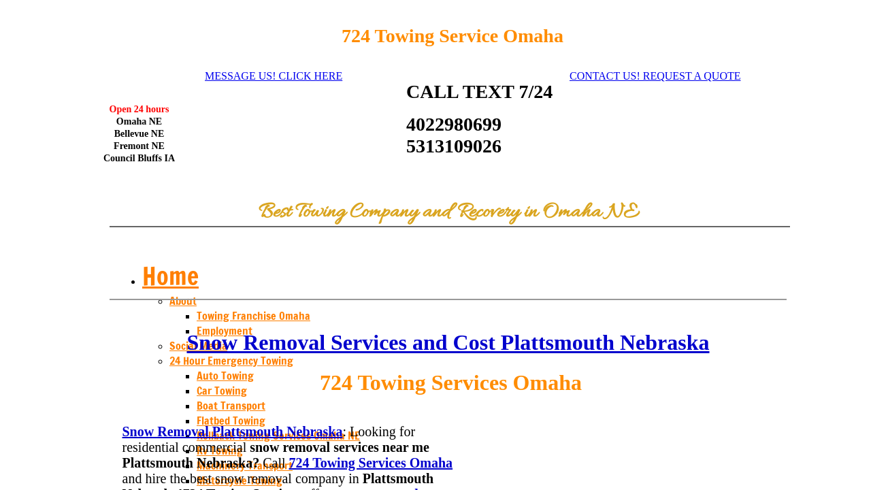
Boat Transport (231, 405)
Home (170, 276)
